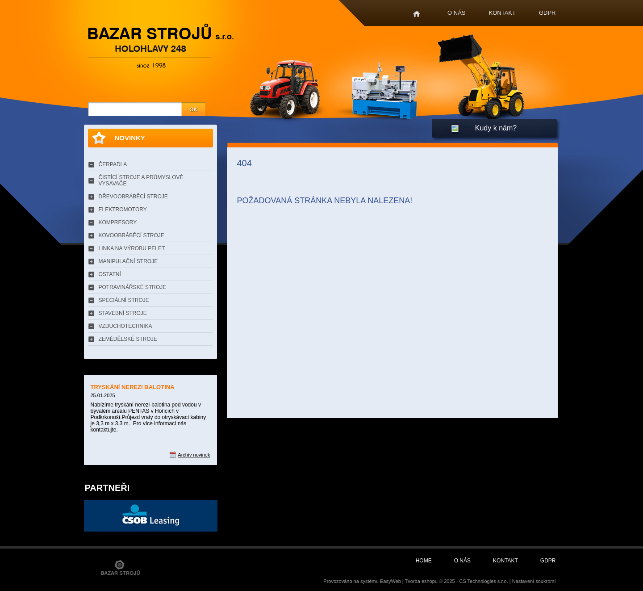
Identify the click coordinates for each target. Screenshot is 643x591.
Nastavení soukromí (534, 581)
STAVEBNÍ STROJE (123, 313)
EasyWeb (390, 581)
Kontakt (502, 12)
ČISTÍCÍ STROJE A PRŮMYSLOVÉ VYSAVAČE (141, 180)
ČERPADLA (113, 164)
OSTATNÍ (110, 274)
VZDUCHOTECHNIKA (125, 326)
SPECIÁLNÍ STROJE (124, 300)
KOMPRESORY (118, 222)
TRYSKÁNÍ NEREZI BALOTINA (133, 387)
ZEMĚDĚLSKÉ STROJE (128, 339)
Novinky (130, 138)
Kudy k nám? (496, 128)
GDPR (547, 12)
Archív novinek (194, 454)
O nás (456, 12)
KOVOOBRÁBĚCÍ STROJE (131, 235)
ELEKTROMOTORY (123, 209)
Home (416, 14)
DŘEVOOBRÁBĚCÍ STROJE (133, 196)
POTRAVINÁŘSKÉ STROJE (133, 287)
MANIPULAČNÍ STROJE (128, 261)
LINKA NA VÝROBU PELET (132, 248)
